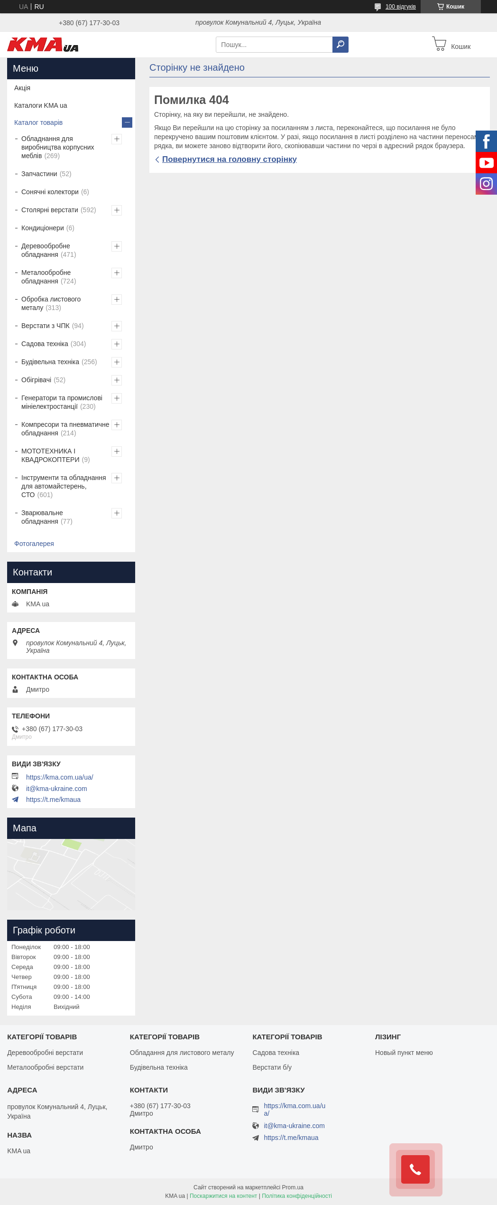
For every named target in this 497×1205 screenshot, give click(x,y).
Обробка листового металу (51, 303)
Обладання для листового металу (182, 1052)
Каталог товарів (38, 122)
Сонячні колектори (50, 192)
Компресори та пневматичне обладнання (65, 429)
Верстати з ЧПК (45, 325)
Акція (22, 88)
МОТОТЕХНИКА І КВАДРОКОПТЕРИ (50, 455)
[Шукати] (340, 45)
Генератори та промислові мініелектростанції (61, 402)
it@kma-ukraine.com (56, 788)
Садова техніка (44, 344)
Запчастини (39, 174)
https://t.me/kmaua (53, 799)
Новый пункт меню (404, 1052)
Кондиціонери (42, 228)
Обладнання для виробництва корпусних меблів (57, 147)
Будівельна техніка (50, 362)
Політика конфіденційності (297, 1196)
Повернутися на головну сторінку (229, 159)
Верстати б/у (272, 1067)
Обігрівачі (36, 380)
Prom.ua (293, 1187)
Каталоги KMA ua (40, 105)
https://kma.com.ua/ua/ (59, 777)
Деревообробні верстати (45, 1052)
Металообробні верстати (45, 1067)
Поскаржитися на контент (223, 1196)
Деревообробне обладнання (45, 250)
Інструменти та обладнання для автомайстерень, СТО (63, 486)
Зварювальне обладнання (42, 517)
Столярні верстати (49, 210)
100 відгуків (401, 6)
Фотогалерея (34, 543)
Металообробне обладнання (46, 277)
